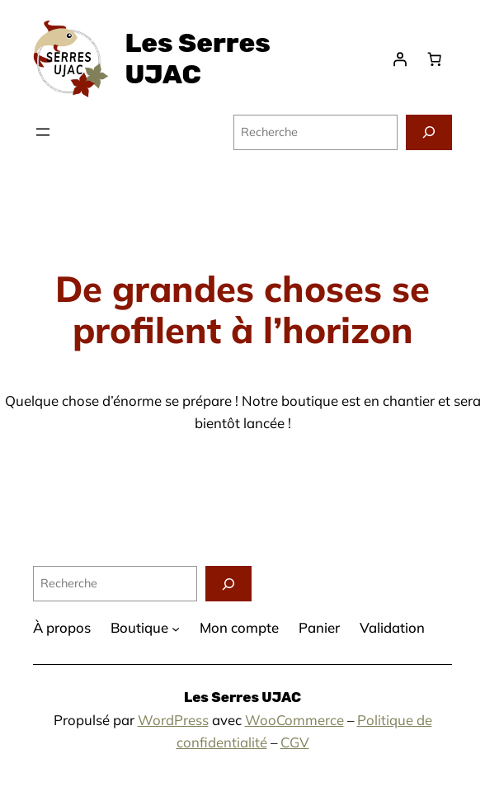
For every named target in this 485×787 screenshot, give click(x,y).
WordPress (173, 719)
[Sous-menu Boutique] (176, 628)
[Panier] (434, 59)
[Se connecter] (400, 59)
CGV (294, 742)
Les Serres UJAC (197, 58)
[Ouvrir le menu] (43, 132)
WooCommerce (294, 719)
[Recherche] (429, 132)
